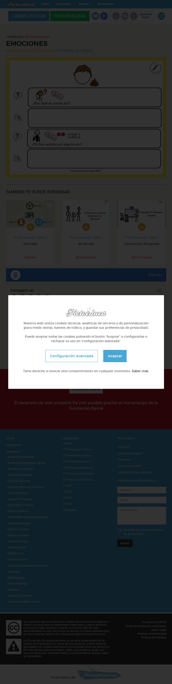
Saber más (140, 371)
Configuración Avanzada (71, 356)
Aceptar (115, 356)
